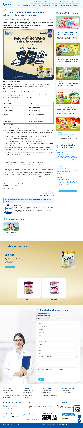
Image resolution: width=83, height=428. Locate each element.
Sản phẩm (62, 5)
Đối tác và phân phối (27, 395)
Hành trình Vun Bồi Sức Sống (38, 1)
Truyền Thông (69, 5)
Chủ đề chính (42, 353)
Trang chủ (5, 9)
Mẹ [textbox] (40, 350)
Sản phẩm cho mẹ (46, 390)
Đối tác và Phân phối (60, 1)
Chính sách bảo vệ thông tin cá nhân (11, 395)
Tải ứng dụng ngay (77, 413)
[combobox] (58, 344)
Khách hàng (42, 347)
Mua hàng (75, 5)
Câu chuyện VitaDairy (28, 390)
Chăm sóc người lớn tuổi (44, 5)
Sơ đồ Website (6, 397)
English (78, 1)
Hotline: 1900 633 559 (32, 419)
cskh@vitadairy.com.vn (13, 406)
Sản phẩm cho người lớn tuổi (49, 394)
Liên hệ (73, 1)
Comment (24, 414)
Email (40, 335)
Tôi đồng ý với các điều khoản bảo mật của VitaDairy (51, 369)
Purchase (24, 419)
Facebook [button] (5, 416)
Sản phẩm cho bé (46, 392)
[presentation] (47, 374)
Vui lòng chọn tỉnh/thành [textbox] (44, 344)
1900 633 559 (12, 408)
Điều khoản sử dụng (7, 394)
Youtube (9, 416)
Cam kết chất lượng (27, 392)
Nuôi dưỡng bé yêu (33, 5)
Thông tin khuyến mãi (8, 390)
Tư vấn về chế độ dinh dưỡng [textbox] (45, 356)
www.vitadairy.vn (13, 405)
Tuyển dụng (68, 1)
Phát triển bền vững (27, 394)
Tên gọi (40, 323)
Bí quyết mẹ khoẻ (24, 5)
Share (52, 19)
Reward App (47, 1)
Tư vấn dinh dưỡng (55, 5)
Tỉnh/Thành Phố (43, 341)
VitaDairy (53, 1)
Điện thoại (41, 329)
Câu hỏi (40, 359)
